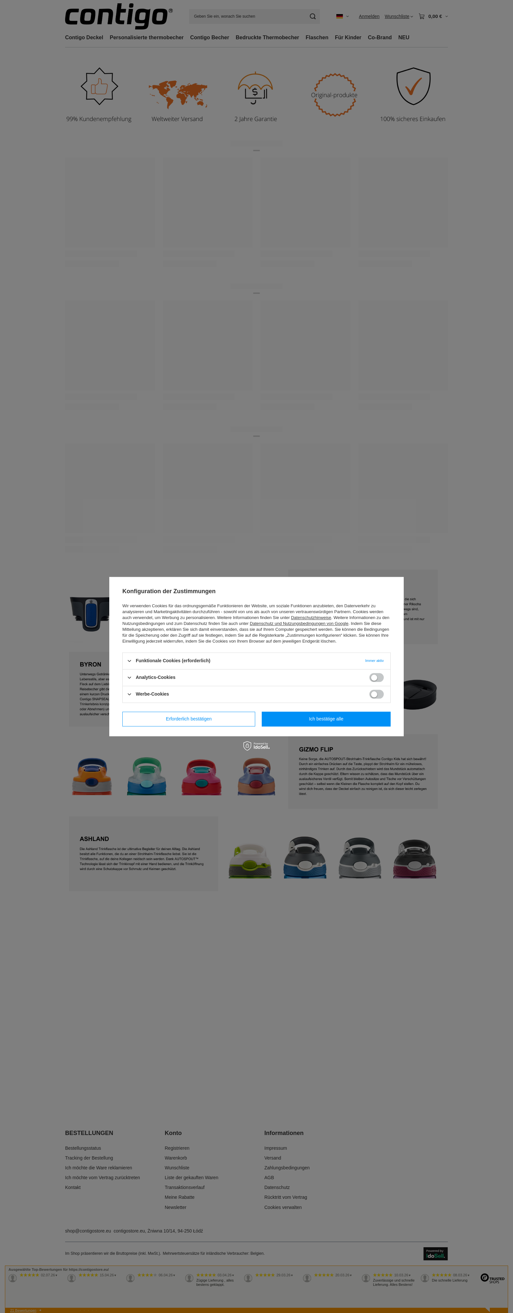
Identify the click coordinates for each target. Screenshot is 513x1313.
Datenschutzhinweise (311, 617)
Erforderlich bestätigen (189, 718)
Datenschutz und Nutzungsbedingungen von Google (299, 623)
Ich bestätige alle (326, 718)
